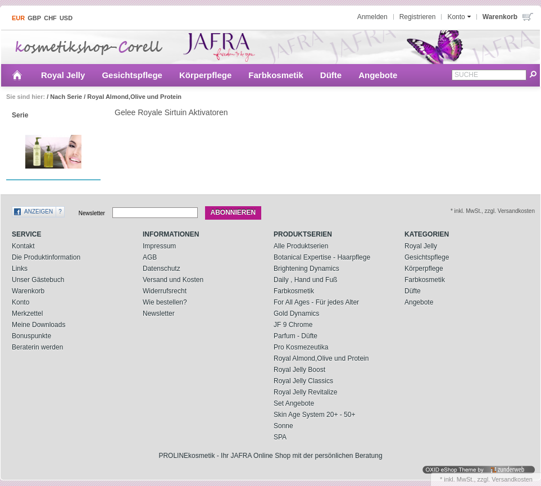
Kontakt (23, 246)
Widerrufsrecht (165, 291)
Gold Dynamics (296, 313)
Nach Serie (66, 96)
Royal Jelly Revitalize (305, 392)
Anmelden (372, 17)
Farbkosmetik (275, 75)
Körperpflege (205, 75)
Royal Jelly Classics (303, 381)
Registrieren (417, 17)
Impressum (159, 246)
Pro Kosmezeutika (301, 347)
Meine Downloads (38, 325)
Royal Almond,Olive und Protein (134, 96)
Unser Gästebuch (38, 280)
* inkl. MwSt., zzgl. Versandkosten (493, 211)
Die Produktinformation (46, 257)
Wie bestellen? (165, 302)
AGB (150, 257)
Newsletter (92, 213)
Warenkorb (28, 291)
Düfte (331, 75)
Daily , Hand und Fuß (305, 280)
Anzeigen (38, 211)
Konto (20, 302)
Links (20, 268)
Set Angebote (294, 403)
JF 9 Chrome (293, 325)
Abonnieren (233, 212)
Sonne (283, 426)
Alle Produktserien (301, 246)
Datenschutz (161, 268)
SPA (280, 437)
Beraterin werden (37, 347)
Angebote (377, 75)
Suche (466, 75)
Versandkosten (512, 479)
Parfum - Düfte (295, 336)
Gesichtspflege (132, 75)
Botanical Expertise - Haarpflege (322, 257)
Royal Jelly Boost (299, 370)
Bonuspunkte (31, 336)
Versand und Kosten (173, 280)
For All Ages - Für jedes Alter (316, 302)
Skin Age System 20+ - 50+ (314, 415)
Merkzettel (27, 313)
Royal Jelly (63, 75)
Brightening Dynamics (306, 268)
